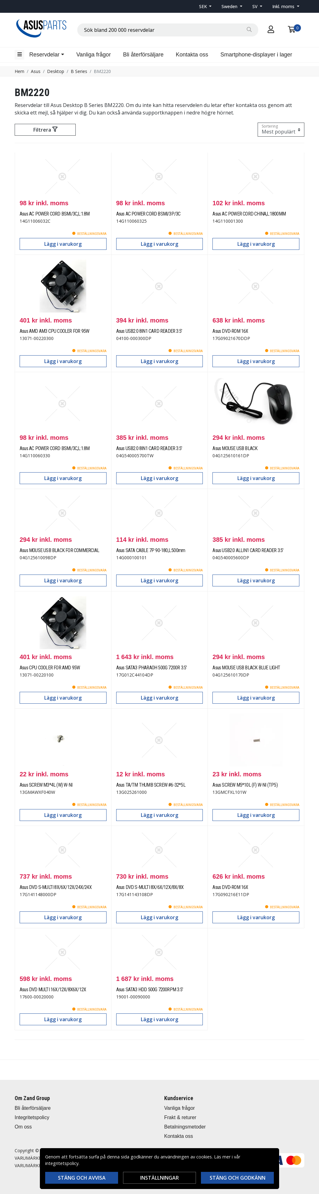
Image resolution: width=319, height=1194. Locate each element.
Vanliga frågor (93, 54)
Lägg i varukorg (63, 243)
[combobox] (168, 30)
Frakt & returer (180, 1117)
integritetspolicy (62, 1163)
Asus (35, 71)
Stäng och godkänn (237, 1177)
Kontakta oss (192, 54)
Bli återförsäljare (143, 54)
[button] (205, 6)
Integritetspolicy (32, 1117)
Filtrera (45, 129)
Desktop (55, 71)
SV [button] (255, 6)
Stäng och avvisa (82, 1177)
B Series (79, 71)
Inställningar (159, 1177)
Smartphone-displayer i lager (256, 54)
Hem (19, 71)
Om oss (23, 1126)
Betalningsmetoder (185, 1126)
